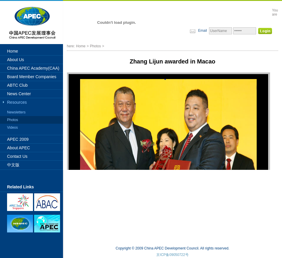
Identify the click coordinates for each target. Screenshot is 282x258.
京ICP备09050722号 (172, 255)
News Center (19, 93)
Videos (12, 127)
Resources (17, 102)
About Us (15, 59)
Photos (12, 120)
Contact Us (17, 156)
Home (12, 51)
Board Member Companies (31, 76)
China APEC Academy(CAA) (33, 68)
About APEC (18, 147)
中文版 (13, 164)
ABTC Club (17, 85)
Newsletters (16, 112)
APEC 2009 (18, 139)
